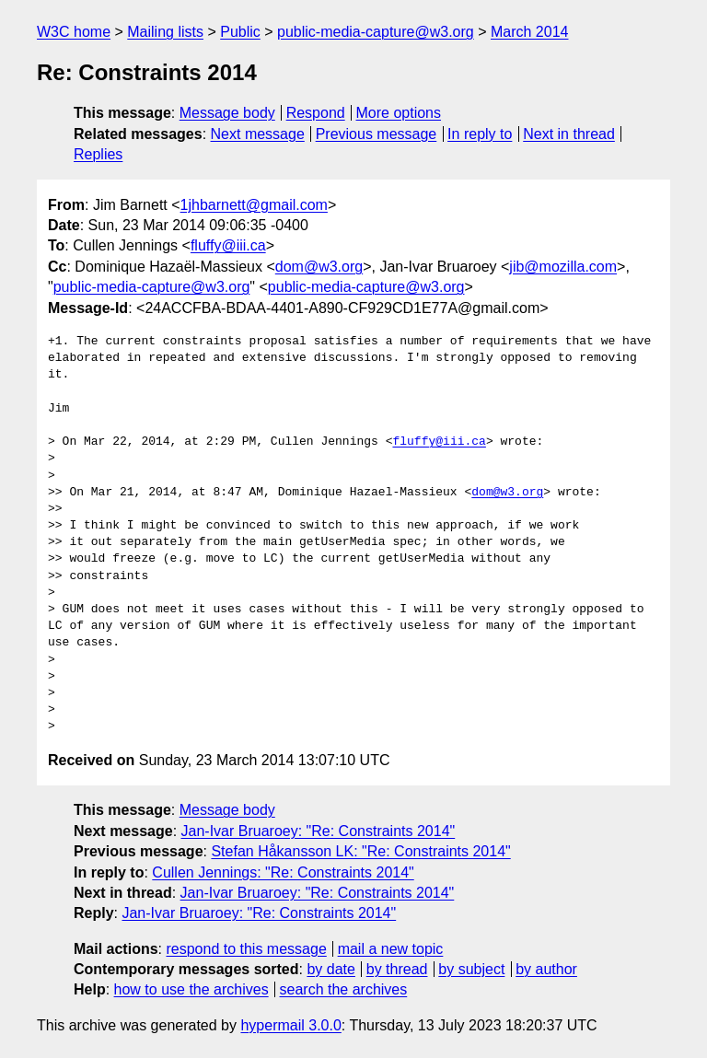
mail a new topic (391, 949)
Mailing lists (165, 32)
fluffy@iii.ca (228, 245)
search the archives (344, 989)
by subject (471, 969)
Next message (258, 134)
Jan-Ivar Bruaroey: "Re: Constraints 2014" (318, 831)
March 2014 (530, 32)
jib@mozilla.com (563, 266)
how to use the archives (191, 989)
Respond (315, 113)
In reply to (479, 134)
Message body (227, 113)
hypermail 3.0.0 (290, 1025)
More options (399, 113)
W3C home (73, 32)
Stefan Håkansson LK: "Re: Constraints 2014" (360, 851)
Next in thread (569, 134)
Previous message (376, 134)
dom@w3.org (319, 266)
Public (240, 32)
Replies (98, 154)
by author (546, 969)
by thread (397, 969)
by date (330, 969)
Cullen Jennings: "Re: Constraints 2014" (282, 872)
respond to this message (246, 949)
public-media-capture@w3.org (375, 32)
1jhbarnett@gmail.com (254, 205)
